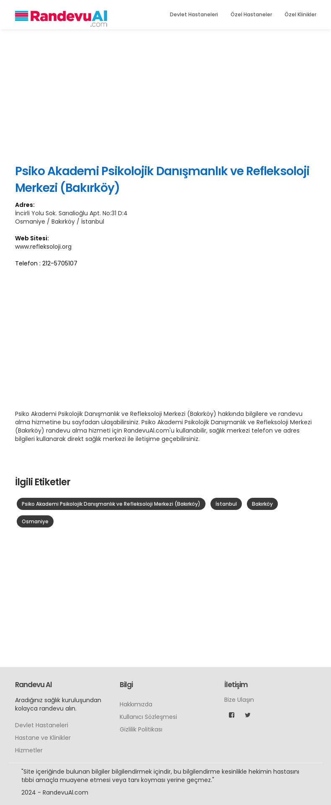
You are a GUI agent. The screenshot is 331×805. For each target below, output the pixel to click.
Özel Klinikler (300, 14)
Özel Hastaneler (251, 14)
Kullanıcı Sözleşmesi (148, 717)
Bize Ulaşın (239, 699)
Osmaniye (35, 521)
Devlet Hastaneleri (194, 14)
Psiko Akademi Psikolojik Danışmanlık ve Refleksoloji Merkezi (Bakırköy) (111, 503)
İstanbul (226, 503)
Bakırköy (262, 503)
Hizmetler (29, 750)
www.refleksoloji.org (43, 246)
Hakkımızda (136, 704)
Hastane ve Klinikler (43, 738)
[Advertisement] (165, 96)
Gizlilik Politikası (141, 729)
